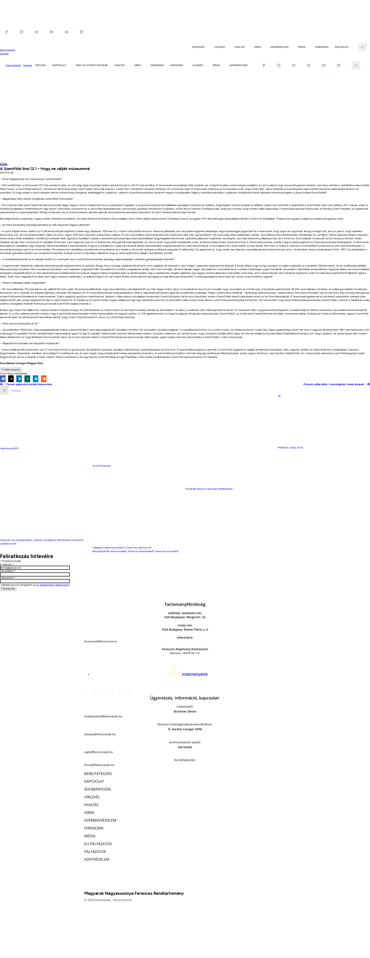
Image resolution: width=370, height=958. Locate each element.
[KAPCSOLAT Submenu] (352, 47)
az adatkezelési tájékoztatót (53, 584)
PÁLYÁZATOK (95, 851)
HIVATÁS (239, 47)
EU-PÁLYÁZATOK (98, 843)
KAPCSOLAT (342, 47)
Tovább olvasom (10, 369)
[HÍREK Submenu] (264, 47)
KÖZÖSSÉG (198, 47)
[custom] (6, 31)
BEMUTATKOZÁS (98, 773)
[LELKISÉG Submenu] (228, 47)
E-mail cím (7, 564)
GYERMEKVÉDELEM (100, 820)
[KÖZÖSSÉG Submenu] (208, 47)
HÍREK (257, 47)
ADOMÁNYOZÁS (279, 47)
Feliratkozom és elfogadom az (35, 584)
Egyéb (3, 164)
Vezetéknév (8, 571)
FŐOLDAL (40, 65)
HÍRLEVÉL (92, 796)
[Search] (4, 390)
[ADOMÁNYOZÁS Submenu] (292, 47)
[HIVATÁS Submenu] (248, 47)
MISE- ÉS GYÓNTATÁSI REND (92, 65)
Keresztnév (7, 577)
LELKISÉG (219, 47)
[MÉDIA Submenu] (308, 47)
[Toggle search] (362, 47)
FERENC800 (321, 47)
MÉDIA (301, 47)
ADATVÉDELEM (96, 859)
